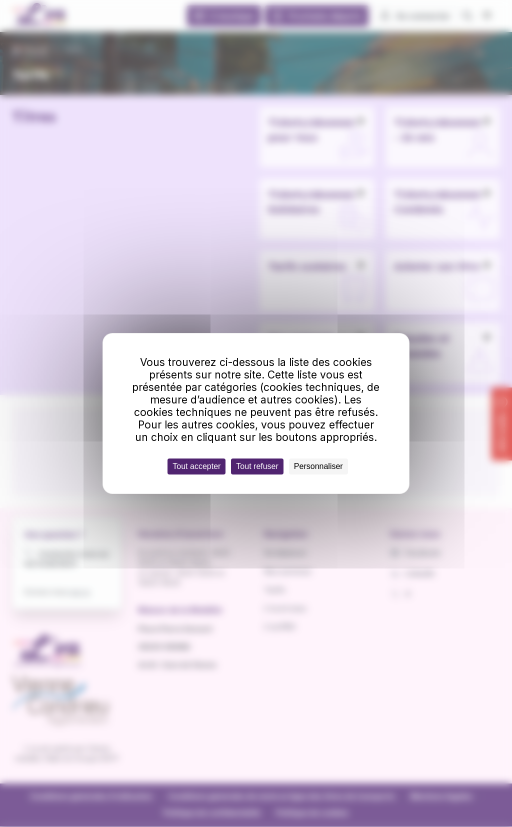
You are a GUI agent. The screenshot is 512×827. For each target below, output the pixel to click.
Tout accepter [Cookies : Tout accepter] (196, 466)
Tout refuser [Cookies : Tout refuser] (257, 466)
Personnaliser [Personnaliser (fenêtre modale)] (318, 466)
